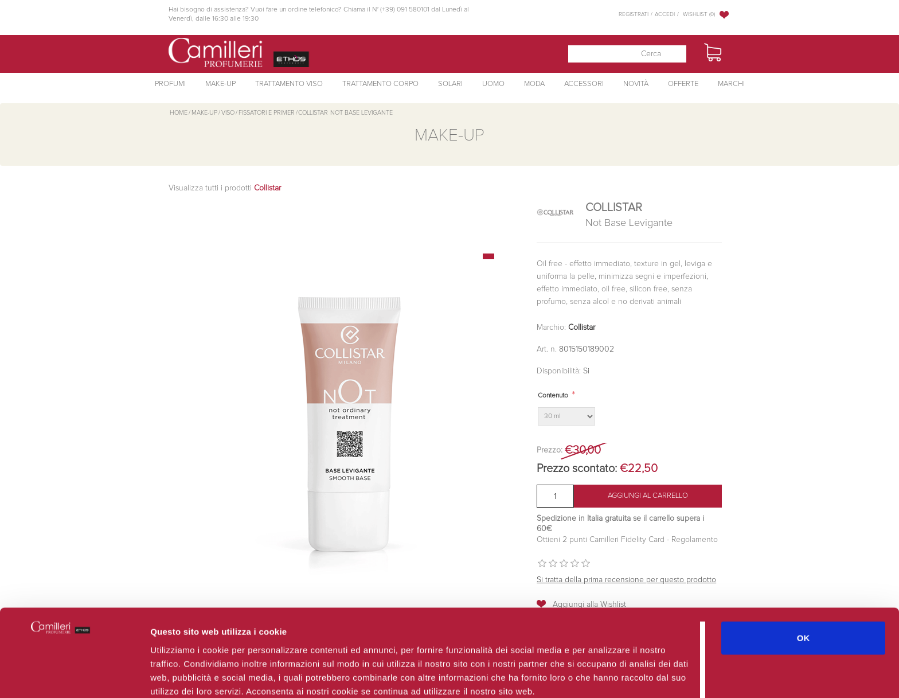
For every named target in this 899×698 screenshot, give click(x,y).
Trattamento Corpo (380, 84)
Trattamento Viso (289, 84)
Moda (534, 84)
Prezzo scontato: (577, 468)
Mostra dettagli (609, 675)
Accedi (665, 14)
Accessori (584, 84)
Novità (635, 84)
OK (803, 585)
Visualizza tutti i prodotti (225, 188)
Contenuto (553, 395)
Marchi (731, 84)
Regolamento (693, 540)
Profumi (170, 84)
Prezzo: (549, 450)
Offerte (683, 84)
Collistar (581, 327)
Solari (450, 84)
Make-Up (220, 84)
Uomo (493, 84)
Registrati (633, 14)
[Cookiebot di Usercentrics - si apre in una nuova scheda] (74, 675)
